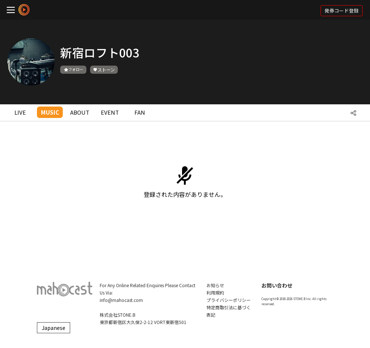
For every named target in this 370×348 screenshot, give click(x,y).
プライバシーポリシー (228, 300)
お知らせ (215, 285)
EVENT (110, 112)
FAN (139, 112)
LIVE (20, 112)
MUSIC (50, 112)
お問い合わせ (276, 285)
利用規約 (215, 292)
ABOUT (79, 112)
